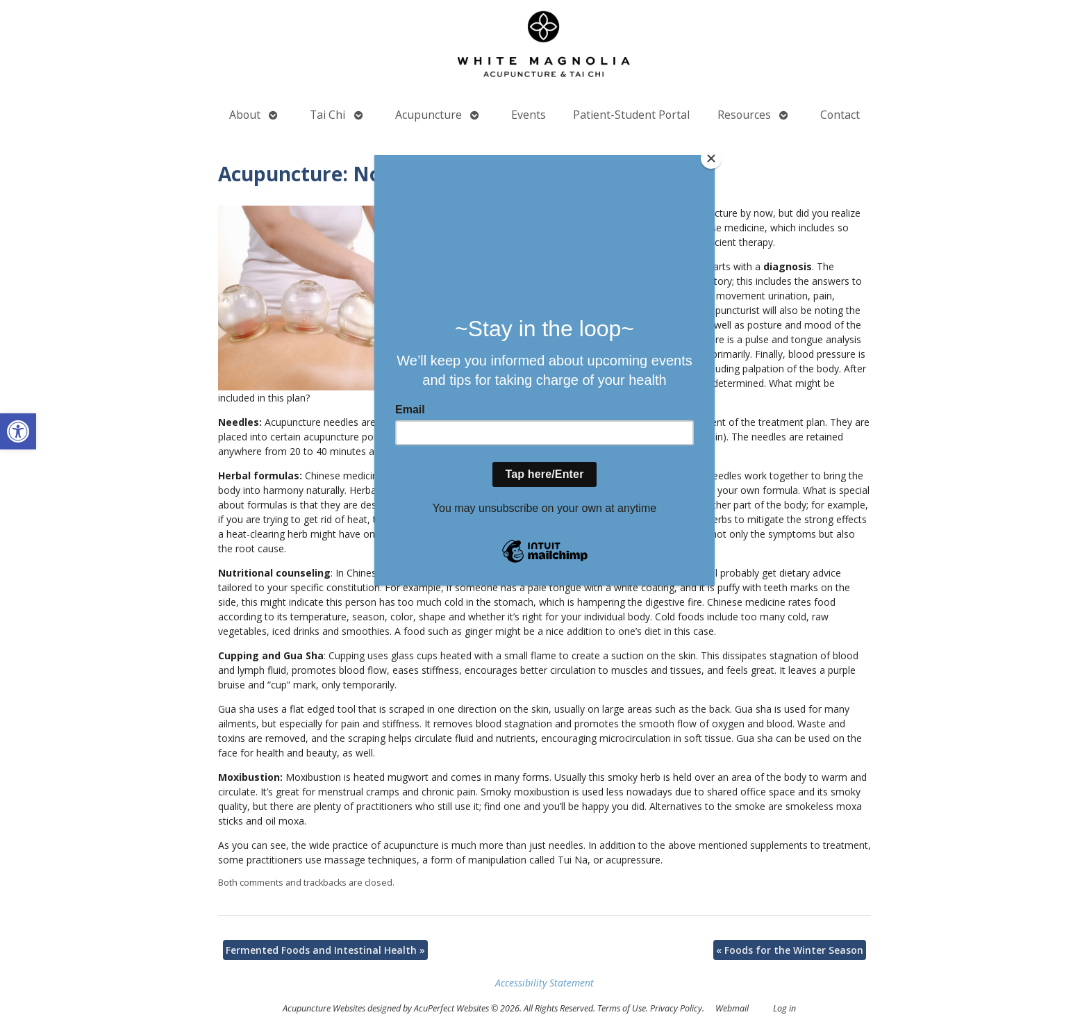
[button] (18, 431)
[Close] (711, 158)
